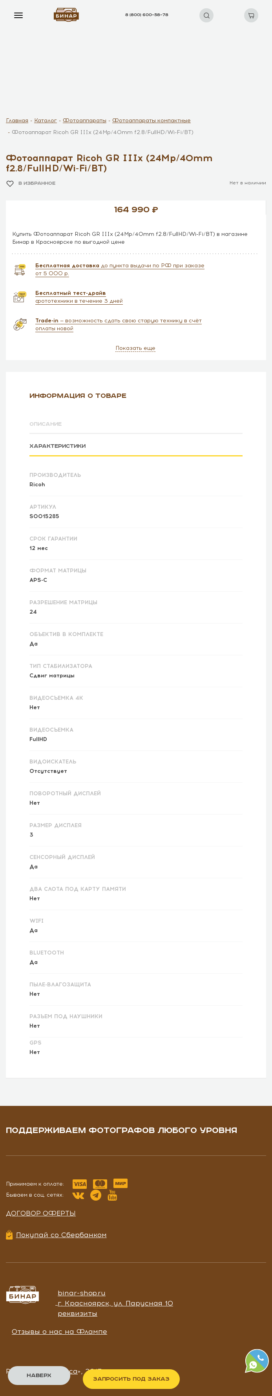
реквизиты (77, 1312)
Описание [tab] (46, 424)
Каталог (45, 120)
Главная (17, 120)
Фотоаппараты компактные (151, 120)
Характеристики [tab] (58, 446)
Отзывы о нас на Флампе (59, 1330)
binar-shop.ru (82, 1292)
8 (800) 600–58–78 (146, 15)
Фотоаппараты (84, 120)
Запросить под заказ (131, 1379)
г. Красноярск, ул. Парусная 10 (115, 1303)
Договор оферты (41, 1213)
